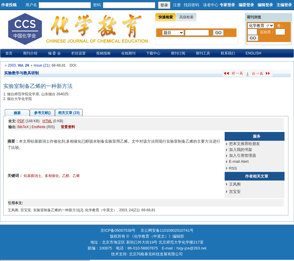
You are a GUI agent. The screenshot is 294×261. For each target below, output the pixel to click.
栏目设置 (78, 53)
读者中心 (210, 5)
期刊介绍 (30, 53)
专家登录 (227, 5)
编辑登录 (265, 5)
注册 (177, 5)
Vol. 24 (23, 65)
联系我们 (228, 53)
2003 (12, 65)
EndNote (39, 127)
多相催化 (52, 176)
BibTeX (23, 127)
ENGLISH (253, 53)
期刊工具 (203, 53)
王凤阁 (235, 184)
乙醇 (65, 176)
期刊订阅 (178, 53)
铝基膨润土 (32, 176)
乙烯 (76, 176)
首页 (8, 53)
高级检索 (186, 17)
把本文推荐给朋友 (244, 143)
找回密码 (191, 5)
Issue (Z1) (41, 65)
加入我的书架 (240, 149)
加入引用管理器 (242, 155)
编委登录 (246, 5)
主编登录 (284, 5)
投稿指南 (103, 53)
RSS (233, 168)
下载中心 (153, 53)
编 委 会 (54, 53)
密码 (97, 5)
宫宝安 (235, 191)
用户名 (31, 5)
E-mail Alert (239, 161)
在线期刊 (128, 53)
